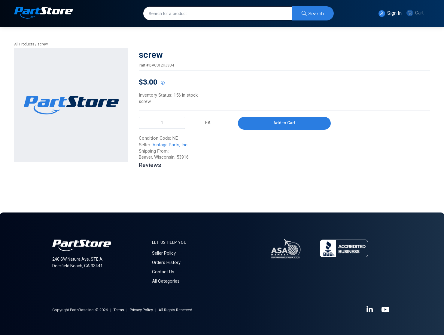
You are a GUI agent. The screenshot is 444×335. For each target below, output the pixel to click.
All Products (24, 44)
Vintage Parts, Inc (170, 144)
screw (43, 44)
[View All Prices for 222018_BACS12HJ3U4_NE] (162, 83)
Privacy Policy (141, 310)
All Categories (166, 281)
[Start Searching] (313, 13)
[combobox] (238, 13)
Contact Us (163, 272)
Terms (119, 310)
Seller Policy (164, 253)
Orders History (166, 262)
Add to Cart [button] (284, 122)
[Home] (43, 13)
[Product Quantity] (162, 123)
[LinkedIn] (370, 310)
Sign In (390, 13)
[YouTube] (386, 310)
